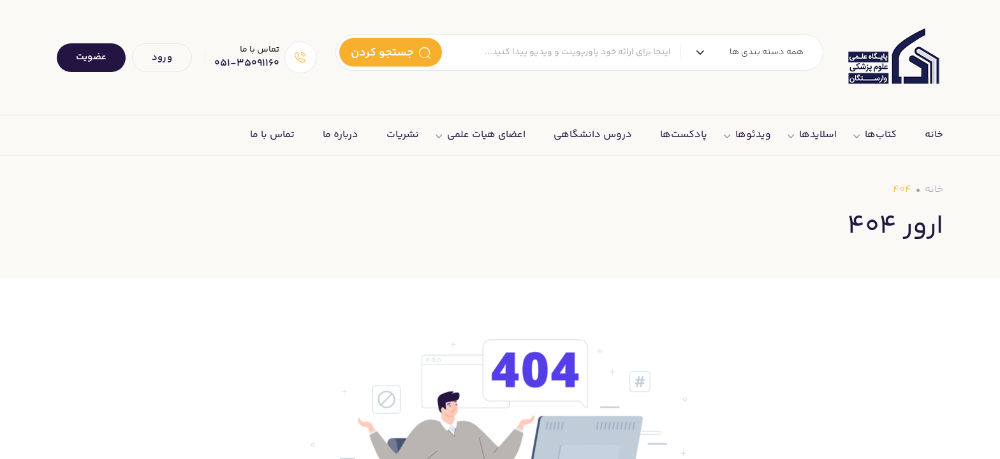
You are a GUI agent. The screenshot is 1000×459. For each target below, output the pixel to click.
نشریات (402, 135)
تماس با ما (272, 135)
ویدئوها (753, 135)
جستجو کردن (390, 52)
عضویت (91, 57)
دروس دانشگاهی (593, 135)
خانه (934, 135)
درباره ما (340, 135)
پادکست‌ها (683, 135)
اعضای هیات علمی (486, 135)
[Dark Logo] (892, 57)
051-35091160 (246, 63)
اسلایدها (818, 135)
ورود (162, 57)
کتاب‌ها (881, 135)
